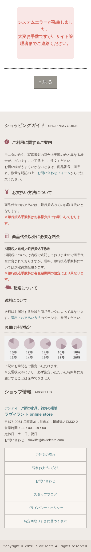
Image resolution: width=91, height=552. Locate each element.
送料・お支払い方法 (26, 318)
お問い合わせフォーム (53, 173)
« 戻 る (45, 81)
